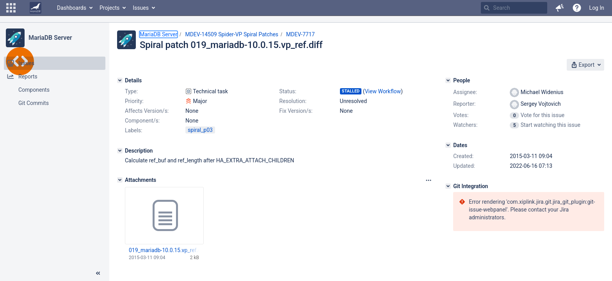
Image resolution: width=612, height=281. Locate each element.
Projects (109, 8)
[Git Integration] (448, 186)
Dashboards (71, 8)
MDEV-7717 (300, 34)
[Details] (120, 80)
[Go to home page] (35, 8)
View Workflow (383, 91)
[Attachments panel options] (428, 180)
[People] (448, 80)
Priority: (134, 101)
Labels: (133, 130)
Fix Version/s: (296, 111)
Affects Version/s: (147, 111)
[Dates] (448, 145)
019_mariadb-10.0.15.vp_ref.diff (164, 250)
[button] (11, 8)
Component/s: (142, 120)
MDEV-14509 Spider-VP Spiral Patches (231, 34)
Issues (141, 8)
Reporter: (464, 104)
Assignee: (465, 92)
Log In (596, 8)
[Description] (120, 150)
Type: (131, 91)
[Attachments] (120, 180)
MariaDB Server (50, 37)
